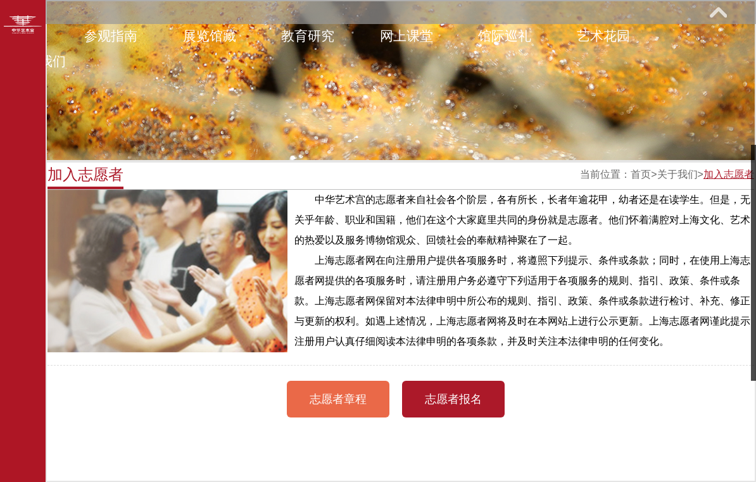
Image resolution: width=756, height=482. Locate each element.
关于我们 (677, 174)
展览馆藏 (209, 35)
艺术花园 (603, 35)
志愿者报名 (453, 399)
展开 (718, 12)
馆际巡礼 (504, 35)
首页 (641, 174)
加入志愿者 (728, 174)
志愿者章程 (338, 399)
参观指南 (110, 35)
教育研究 (307, 35)
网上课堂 (406, 35)
